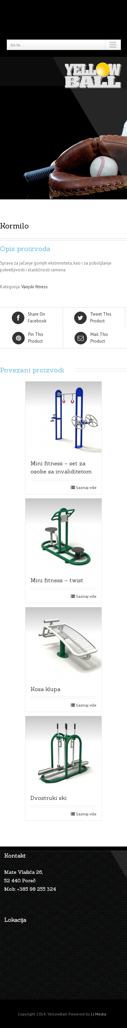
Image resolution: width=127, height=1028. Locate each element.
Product (94, 317)
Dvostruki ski (48, 797)
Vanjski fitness (34, 287)
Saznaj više (86, 487)
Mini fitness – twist (56, 580)
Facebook (32, 317)
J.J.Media (98, 1014)
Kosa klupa (45, 689)
